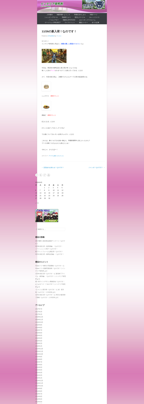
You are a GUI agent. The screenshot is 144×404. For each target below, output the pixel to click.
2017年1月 (38, 314)
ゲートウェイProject (53, 22)
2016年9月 (38, 325)
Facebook (36, 175)
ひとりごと (60, 155)
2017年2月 (38, 311)
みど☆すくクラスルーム (87, 20)
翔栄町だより (66, 17)
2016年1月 (38, 346)
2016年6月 (38, 333)
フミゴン (59, 36)
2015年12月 (39, 349)
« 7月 (37, 203)
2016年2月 (38, 343)
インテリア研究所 (52, 3)
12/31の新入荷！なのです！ (44, 295)
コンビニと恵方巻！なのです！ (45, 289)
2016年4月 (38, 338)
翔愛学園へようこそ (63, 14)
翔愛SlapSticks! (69, 20)
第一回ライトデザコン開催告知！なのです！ (50, 281)
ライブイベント (70, 22)
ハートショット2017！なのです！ (46, 249)
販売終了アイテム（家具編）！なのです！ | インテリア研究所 (50, 276)
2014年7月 (38, 394)
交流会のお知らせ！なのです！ (53, 167)
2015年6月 (38, 364)
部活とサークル (80, 17)
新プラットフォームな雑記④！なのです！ (49, 251)
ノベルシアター (53, 20)
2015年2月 (38, 375)
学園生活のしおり (80, 14)
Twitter (40, 175)
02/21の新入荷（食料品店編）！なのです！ (49, 254)
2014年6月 (38, 396)
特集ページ (93, 14)
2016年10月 (39, 322)
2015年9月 (38, 356)
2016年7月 (38, 330)
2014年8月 (38, 391)
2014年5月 (38, 399)
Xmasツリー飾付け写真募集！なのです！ (49, 265)
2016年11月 (39, 319)
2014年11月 (39, 383)
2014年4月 (38, 402)
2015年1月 (38, 378)
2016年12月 (39, 317)
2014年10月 (39, 386)
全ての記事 (95, 22)
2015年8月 (38, 359)
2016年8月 (38, 327)
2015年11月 (39, 351)
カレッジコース (94, 17)
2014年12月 (39, 380)
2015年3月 (38, 372)
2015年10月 (39, 354)
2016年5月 (38, 335)
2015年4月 (38, 370)
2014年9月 (38, 388)
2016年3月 (38, 341)
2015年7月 (38, 362)
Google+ (44, 175)
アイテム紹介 (53, 155)
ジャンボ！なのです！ (97, 167)
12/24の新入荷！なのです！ (44, 273)
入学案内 (50, 14)
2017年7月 (38, 309)
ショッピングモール (51, 17)
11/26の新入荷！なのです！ (59, 31)
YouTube (48, 175)
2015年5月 (38, 367)
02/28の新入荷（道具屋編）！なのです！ (48, 246)
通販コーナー (83, 22)
